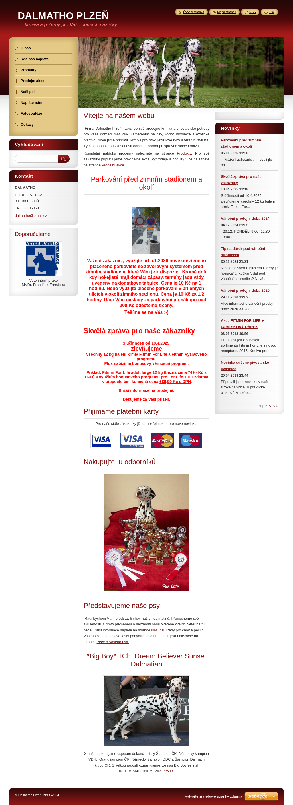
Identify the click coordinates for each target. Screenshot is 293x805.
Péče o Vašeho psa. (113, 642)
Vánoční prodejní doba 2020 (245, 290)
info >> (168, 771)
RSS (252, 12)
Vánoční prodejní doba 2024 (245, 218)
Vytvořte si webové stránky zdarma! (214, 796)
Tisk (271, 12)
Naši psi (157, 630)
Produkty (184, 153)
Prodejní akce (113, 165)
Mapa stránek (226, 12)
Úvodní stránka (193, 12)
